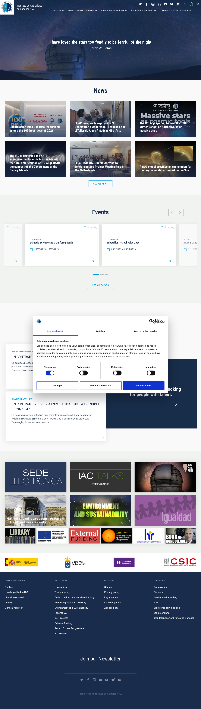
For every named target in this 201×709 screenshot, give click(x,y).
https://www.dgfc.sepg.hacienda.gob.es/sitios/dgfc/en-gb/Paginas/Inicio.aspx (52, 536)
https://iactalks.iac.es (100, 477)
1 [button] (96, 274)
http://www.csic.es (179, 562)
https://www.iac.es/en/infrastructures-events (35, 510)
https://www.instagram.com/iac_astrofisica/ (153, 4)
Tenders (158, 592)
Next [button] (180, 212)
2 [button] (102, 274)
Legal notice (111, 597)
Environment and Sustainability (71, 607)
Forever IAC (60, 613)
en (185, 4)
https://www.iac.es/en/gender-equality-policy (165, 510)
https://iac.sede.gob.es (35, 477)
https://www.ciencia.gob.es (21, 562)
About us (56, 10)
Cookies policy (112, 602)
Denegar (57, 385)
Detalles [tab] (100, 331)
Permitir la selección (101, 385)
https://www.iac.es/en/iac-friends (116, 536)
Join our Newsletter (100, 659)
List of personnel (14, 597)
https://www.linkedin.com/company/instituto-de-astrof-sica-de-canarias (159, 4)
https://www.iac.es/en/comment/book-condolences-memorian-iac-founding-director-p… (181, 536)
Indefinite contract (23, 399)
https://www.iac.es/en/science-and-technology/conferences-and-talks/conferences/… (165, 477)
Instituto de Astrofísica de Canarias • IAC (29, 7)
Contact (9, 587)
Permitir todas (143, 385)
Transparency (62, 592)
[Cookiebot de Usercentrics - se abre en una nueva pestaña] (151, 321)
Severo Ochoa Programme (69, 628)
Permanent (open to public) (27, 351)
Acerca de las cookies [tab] (145, 331)
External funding (63, 623)
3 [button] (106, 274)
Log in (191, 4)
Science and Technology (112, 10)
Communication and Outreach (174, 10)
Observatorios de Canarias (81, 10)
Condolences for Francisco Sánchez (174, 618)
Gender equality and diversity (70, 602)
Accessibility (111, 607)
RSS (156, 602)
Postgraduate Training (142, 10)
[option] (62, 244)
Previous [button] (171, 212)
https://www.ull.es (124, 562)
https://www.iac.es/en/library (20, 536)
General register (14, 607)
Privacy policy (112, 592)
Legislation (60, 587)
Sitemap (108, 587)
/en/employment (175, 404)
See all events (100, 285)
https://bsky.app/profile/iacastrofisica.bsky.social (172, 4)
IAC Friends (60, 633)
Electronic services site (167, 607)
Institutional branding (165, 597)
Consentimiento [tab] (55, 331)
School (186, 239)
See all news (100, 184)
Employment (161, 587)
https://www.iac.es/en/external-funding (84, 536)
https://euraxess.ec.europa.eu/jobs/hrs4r (148, 536)
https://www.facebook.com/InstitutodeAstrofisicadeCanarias (147, 4)
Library (8, 602)
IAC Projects (61, 618)
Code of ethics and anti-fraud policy (74, 597)
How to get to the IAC (16, 592)
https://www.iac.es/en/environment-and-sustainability (100, 510)
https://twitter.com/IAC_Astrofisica (140, 4)
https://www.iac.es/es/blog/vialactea (178, 4)
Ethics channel (162, 613)
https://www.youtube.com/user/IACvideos (165, 4)
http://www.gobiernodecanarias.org (74, 562)
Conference (35, 239)
